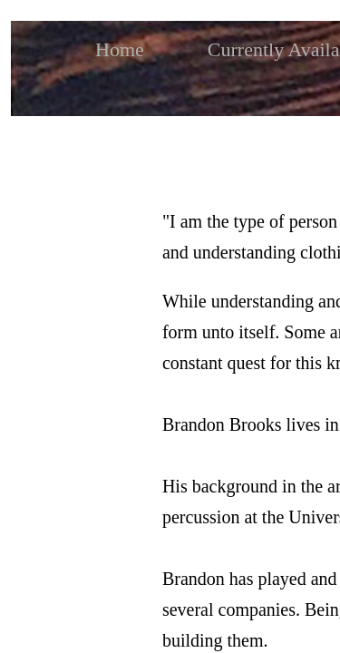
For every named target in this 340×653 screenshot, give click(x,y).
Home (119, 49)
